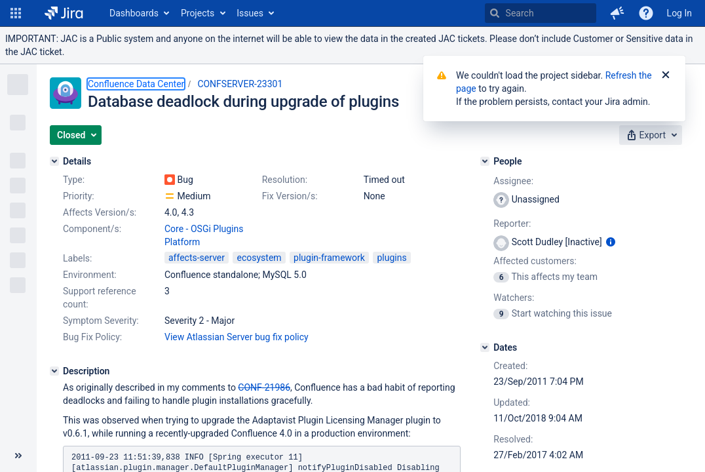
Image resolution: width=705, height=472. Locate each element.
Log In (679, 13)
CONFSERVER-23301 (239, 84)
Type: (74, 179)
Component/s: (92, 229)
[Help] (646, 13)
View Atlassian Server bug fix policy (236, 337)
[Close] (665, 75)
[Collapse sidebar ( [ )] (18, 455)
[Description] (54, 371)
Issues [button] (250, 13)
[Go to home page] (64, 13)
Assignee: (513, 181)
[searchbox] (540, 13)
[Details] (54, 161)
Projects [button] (197, 13)
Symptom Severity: (101, 320)
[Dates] (484, 347)
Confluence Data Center (136, 84)
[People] (484, 161)
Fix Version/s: (290, 196)
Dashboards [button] (134, 13)
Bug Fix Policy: (92, 337)
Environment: (90, 274)
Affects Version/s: (99, 212)
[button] (16, 13)
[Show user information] (610, 242)
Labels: (77, 258)
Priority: (78, 196)
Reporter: (512, 223)
